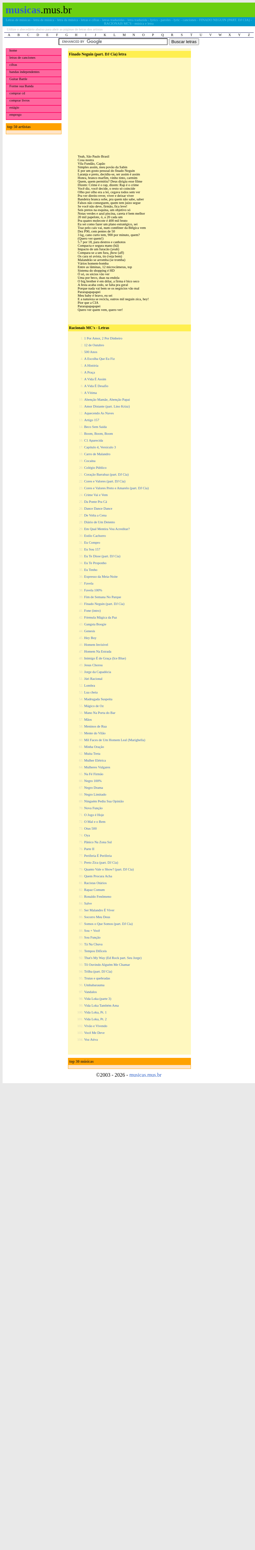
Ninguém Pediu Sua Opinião (104, 801)
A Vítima (90, 393)
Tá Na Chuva (93, 944)
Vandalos (90, 992)
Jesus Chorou (93, 665)
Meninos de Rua (95, 726)
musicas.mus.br (145, 1075)
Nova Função (93, 808)
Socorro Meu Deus (97, 917)
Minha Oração (94, 747)
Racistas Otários (95, 883)
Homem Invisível (96, 644)
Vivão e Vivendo (95, 1026)
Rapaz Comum (94, 890)
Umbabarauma (94, 985)
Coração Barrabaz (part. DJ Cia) (106, 474)
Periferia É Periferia (98, 856)
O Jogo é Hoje (94, 815)
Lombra (89, 685)
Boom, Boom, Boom (98, 433)
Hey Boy (90, 638)
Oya (87, 835)
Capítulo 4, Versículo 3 (100, 447)
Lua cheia (91, 692)
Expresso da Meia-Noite (101, 576)
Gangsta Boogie (95, 624)
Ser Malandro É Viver (99, 910)
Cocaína (89, 461)
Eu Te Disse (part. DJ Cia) (102, 556)
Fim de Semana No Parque (102, 597)
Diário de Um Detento (99, 522)
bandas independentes (24, 72)
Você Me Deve (94, 1033)
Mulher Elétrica (95, 760)
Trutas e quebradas (97, 978)
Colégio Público (95, 467)
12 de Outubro (94, 345)
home (13, 50)
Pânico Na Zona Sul (98, 842)
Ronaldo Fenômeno (97, 896)
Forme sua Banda (21, 86)
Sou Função (92, 937)
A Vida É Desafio (96, 386)
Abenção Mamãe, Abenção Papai (107, 399)
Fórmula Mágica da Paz (100, 617)
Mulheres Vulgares (97, 767)
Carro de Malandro (97, 454)
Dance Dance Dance (98, 508)
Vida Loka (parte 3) (97, 998)
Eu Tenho (90, 570)
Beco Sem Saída (95, 427)
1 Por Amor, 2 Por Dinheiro (103, 338)
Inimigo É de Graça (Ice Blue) (105, 658)
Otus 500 (90, 828)
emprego (15, 114)
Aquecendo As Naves (99, 413)
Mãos (88, 719)
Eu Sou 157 (92, 549)
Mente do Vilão (94, 733)
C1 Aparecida (93, 440)
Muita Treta (92, 753)
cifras (13, 64)
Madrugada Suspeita (98, 699)
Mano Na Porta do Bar (99, 713)
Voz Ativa (91, 1039)
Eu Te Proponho (95, 563)
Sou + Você (92, 930)
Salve (88, 903)
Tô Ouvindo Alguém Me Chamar (107, 964)
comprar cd (17, 93)
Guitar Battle (18, 79)
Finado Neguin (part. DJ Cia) (104, 604)
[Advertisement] (128, 100)
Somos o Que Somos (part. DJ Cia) (108, 924)
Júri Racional (93, 678)
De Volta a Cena (95, 515)
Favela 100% (93, 590)
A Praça (89, 372)
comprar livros (19, 100)
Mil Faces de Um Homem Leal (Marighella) (114, 740)
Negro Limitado (95, 794)
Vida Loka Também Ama (101, 1005)
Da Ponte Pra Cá (95, 501)
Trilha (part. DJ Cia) (98, 971)
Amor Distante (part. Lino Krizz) (107, 406)
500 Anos (90, 352)
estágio (14, 107)
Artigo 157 (91, 420)
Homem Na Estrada (97, 651)
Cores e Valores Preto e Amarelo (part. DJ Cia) (116, 488)
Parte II (89, 849)
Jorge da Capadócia (97, 672)
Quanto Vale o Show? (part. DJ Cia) (109, 869)
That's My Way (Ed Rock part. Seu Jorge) (113, 958)
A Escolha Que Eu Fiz (99, 359)
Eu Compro (92, 542)
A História (91, 365)
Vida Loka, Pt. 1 (95, 1012)
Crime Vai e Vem (96, 495)
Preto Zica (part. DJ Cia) (101, 862)
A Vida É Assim (95, 379)
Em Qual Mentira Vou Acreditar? (107, 529)
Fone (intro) (92, 610)
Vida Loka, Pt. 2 (95, 1019)
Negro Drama (93, 787)
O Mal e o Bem (94, 821)
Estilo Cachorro (95, 536)
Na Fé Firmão (93, 774)
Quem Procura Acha (98, 876)
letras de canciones (22, 57)
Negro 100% (93, 781)
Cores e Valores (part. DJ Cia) (105, 481)
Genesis (89, 631)
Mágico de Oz (94, 706)
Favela (88, 583)
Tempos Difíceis (95, 951)
